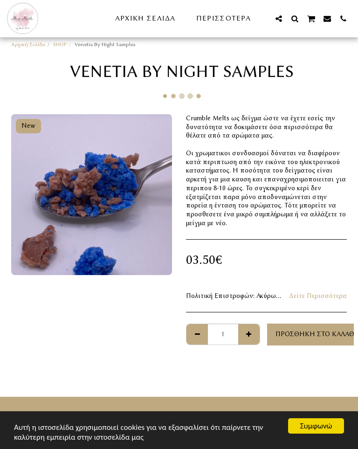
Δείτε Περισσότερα (318, 296)
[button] (278, 18)
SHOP (60, 44)
